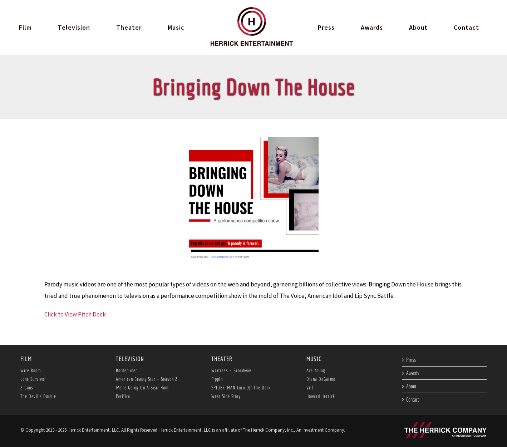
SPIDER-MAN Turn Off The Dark (241, 387)
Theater (221, 359)
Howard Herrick (320, 396)
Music (313, 359)
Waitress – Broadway (231, 370)
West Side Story (226, 396)
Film (26, 359)
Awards (412, 373)
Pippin (217, 379)
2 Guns (26, 387)
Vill (309, 387)
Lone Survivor (33, 379)
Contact (412, 399)
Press (411, 360)
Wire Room (30, 370)
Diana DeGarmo (320, 379)
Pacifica (123, 396)
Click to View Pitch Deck (75, 314)
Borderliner (126, 370)
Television (130, 359)
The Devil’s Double (38, 396)
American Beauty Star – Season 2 (147, 379)
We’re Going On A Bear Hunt (142, 387)
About (411, 386)
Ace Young (315, 370)
